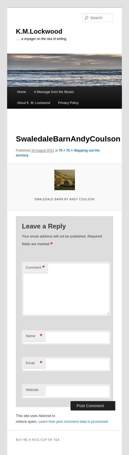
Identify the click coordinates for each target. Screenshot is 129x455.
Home (21, 92)
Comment (35, 268)
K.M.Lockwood (39, 31)
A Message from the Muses (54, 92)
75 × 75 (64, 150)
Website (32, 390)
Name (34, 336)
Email (34, 363)
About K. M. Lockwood (33, 103)
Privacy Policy (68, 103)
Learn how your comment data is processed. (73, 421)
